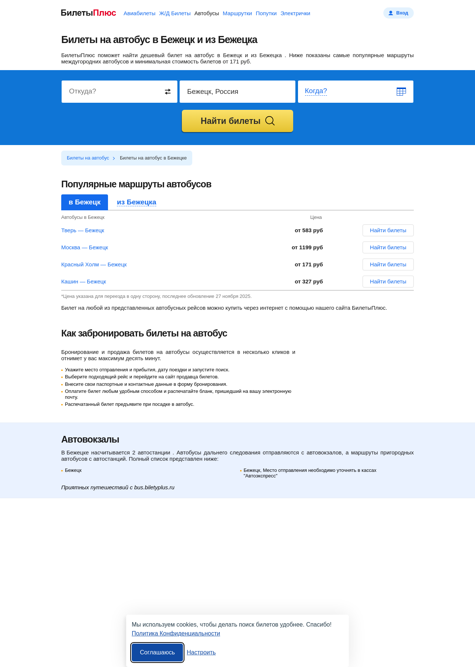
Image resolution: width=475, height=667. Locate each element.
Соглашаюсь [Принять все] (157, 652)
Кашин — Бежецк (83, 281)
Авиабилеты (139, 13)
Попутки (266, 13)
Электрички (295, 13)
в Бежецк (85, 202)
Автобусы (206, 13)
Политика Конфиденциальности (176, 633)
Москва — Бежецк (84, 247)
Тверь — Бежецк (82, 230)
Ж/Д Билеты (175, 13)
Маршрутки (237, 13)
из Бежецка (136, 202)
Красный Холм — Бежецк (94, 264)
